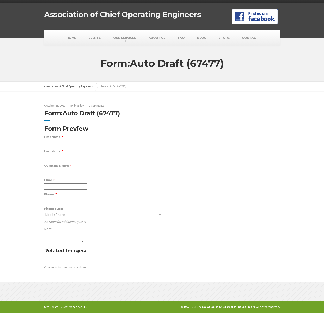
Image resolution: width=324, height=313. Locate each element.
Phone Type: (53, 208)
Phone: (50, 194)
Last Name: (53, 151)
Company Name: (57, 165)
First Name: (53, 137)
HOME (71, 38)
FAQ (181, 38)
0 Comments (96, 105)
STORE (224, 38)
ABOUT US (157, 38)
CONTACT (250, 38)
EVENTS (94, 38)
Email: (50, 180)
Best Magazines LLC (75, 307)
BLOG (201, 38)
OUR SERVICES (124, 38)
